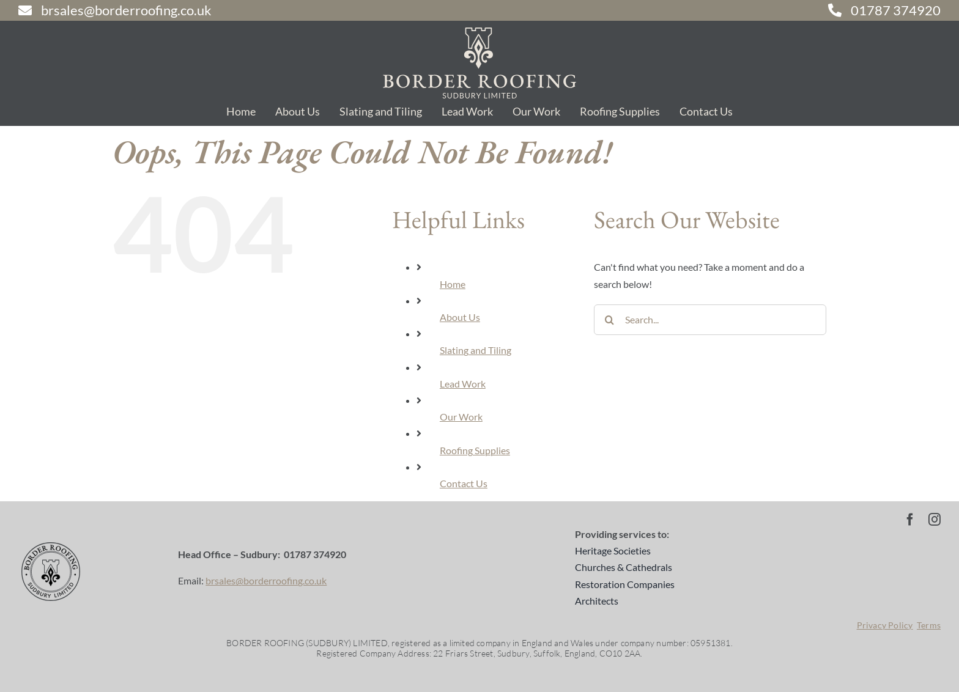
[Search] (609, 319)
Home (452, 284)
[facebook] (910, 519)
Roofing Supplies (475, 450)
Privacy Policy (885, 625)
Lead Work (463, 383)
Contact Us (463, 483)
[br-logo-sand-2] (479, 32)
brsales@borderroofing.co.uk (266, 580)
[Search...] (710, 319)
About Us (460, 317)
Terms (929, 625)
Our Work (461, 416)
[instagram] (934, 519)
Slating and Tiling (475, 350)
